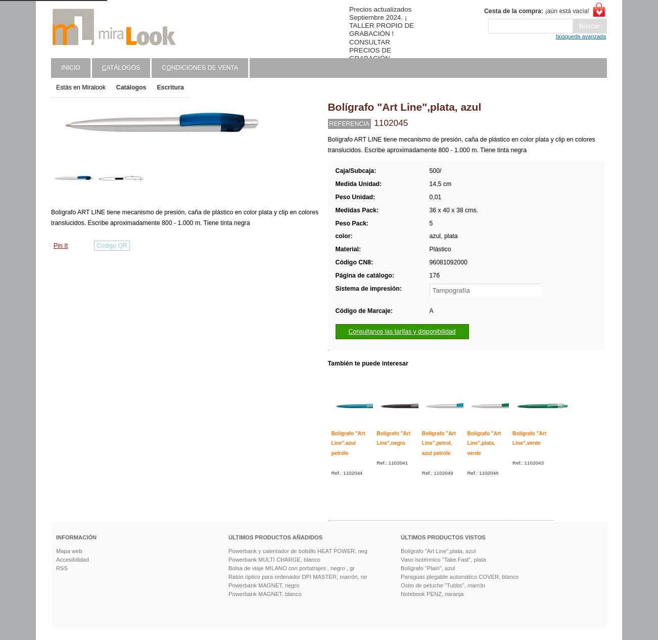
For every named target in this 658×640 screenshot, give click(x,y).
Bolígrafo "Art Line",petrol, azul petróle (439, 443)
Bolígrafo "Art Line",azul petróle (348, 443)
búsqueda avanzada (581, 36)
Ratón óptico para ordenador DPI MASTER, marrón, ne (297, 577)
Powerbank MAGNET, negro (264, 585)
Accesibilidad (72, 560)
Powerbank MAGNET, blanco (265, 594)
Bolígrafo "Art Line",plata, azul (438, 551)
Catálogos (131, 87)
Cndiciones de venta (200, 67)
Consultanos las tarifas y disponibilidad (402, 331)
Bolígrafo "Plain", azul (428, 568)
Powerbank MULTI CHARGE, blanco (274, 560)
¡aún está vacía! (536, 11)
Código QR (112, 245)
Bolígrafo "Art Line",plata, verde (484, 443)
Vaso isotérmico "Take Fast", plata (443, 560)
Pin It (61, 245)
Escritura (170, 87)
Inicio (70, 67)
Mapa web (69, 551)
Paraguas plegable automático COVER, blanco (460, 577)
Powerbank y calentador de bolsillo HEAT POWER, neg (297, 551)
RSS (62, 568)
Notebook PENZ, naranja (432, 594)
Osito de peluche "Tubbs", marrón (443, 585)
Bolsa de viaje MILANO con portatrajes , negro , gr (291, 568)
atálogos (121, 67)
